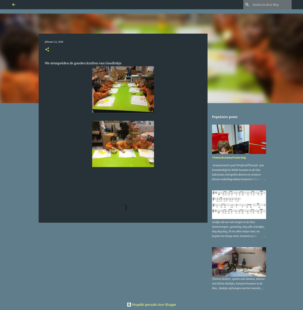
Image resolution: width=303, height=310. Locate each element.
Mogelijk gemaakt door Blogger (151, 304)
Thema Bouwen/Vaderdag (229, 157)
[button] (47, 49)
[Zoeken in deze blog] (271, 4)
